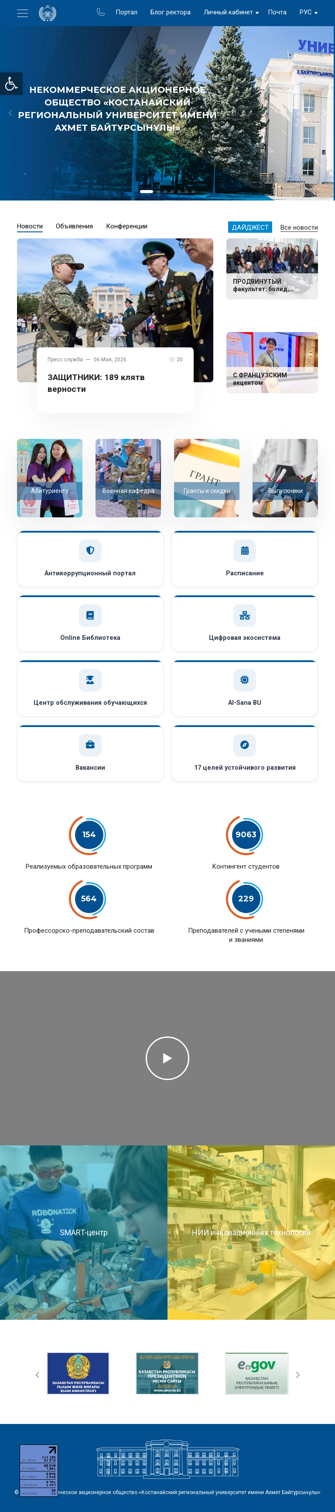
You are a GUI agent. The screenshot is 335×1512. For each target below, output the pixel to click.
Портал (126, 12)
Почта (277, 12)
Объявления (74, 226)
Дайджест (250, 227)
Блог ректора (170, 12)
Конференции (126, 226)
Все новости (299, 227)
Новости (30, 226)
